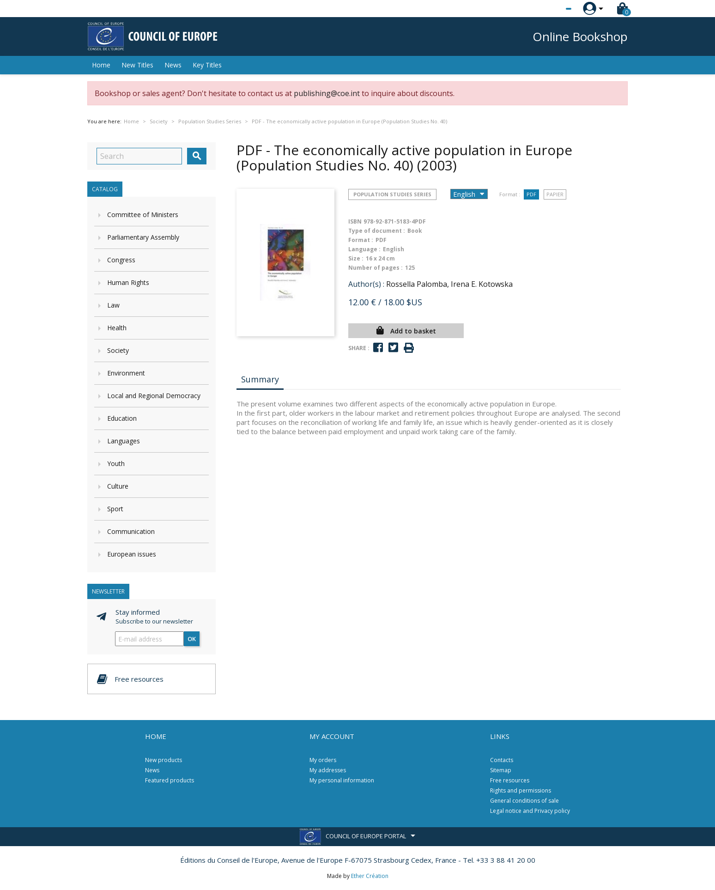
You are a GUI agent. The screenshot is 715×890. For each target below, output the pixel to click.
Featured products (169, 780)
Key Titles (207, 65)
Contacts (501, 760)
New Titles (137, 65)
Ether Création (369, 876)
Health (117, 327)
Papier (555, 194)
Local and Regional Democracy (153, 395)
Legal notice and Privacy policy (530, 811)
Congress (121, 259)
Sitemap (500, 770)
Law (113, 305)
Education (122, 418)
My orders (322, 760)
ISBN (355, 221)
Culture (117, 486)
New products (163, 760)
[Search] (139, 156)
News (173, 65)
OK (192, 639)
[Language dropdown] (551, 8)
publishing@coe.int (327, 93)
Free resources (509, 780)
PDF (531, 194)
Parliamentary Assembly (143, 237)
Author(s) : (366, 284)
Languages (123, 440)
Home (101, 65)
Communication (131, 531)
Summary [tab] (260, 379)
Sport (115, 508)
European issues (131, 554)
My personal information (341, 780)
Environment (126, 373)
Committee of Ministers (142, 214)
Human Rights (128, 282)
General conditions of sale (524, 801)
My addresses (327, 770)
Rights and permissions (520, 790)
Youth (116, 463)
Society (118, 350)
